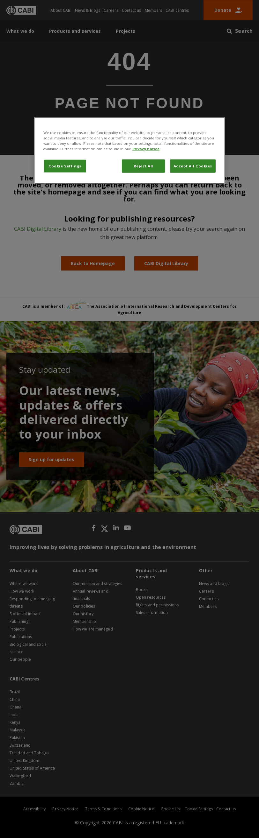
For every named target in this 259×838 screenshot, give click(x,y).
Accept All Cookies (193, 166)
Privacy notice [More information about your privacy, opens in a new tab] (145, 148)
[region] (129, 150)
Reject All (144, 166)
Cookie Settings (64, 166)
